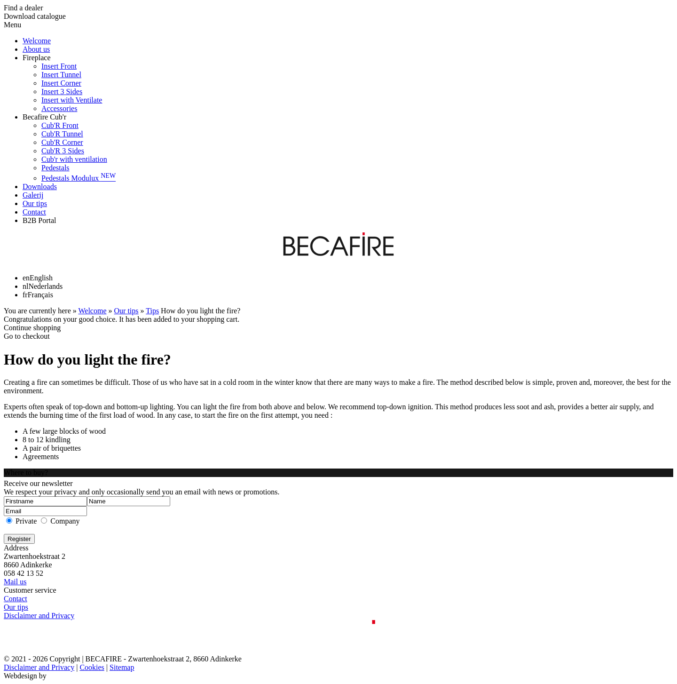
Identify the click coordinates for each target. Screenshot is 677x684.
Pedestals (55, 168)
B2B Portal (39, 220)
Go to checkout (27, 336)
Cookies (91, 667)
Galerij (33, 195)
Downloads (40, 187)
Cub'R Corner (62, 142)
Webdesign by (25, 676)
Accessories (59, 108)
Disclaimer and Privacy (39, 616)
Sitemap (122, 667)
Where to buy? (26, 473)
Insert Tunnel (61, 75)
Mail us (15, 582)
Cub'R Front (60, 125)
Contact (34, 212)
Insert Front (59, 66)
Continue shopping (32, 328)
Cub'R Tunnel (62, 134)
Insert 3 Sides (61, 91)
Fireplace (37, 58)
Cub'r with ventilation (74, 159)
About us (36, 49)
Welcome (37, 41)
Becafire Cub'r (44, 117)
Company (64, 521)
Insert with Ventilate (71, 100)
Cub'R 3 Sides (62, 151)
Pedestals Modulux (78, 178)
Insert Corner (61, 83)
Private (26, 521)
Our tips (35, 203)
